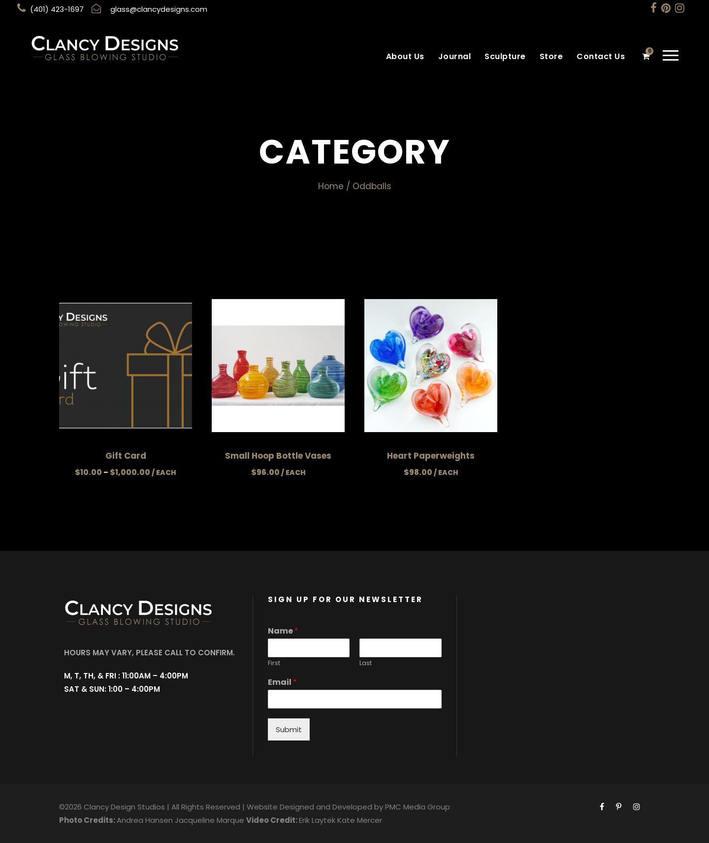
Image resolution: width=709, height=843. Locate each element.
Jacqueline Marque (209, 820)
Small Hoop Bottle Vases (278, 456)
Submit (289, 729)
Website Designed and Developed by (315, 807)
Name (283, 631)
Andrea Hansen (145, 820)
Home (331, 186)
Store (551, 56)
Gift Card (125, 456)
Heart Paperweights (431, 456)
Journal (454, 56)
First (274, 663)
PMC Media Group (417, 807)
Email (282, 682)
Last (365, 663)
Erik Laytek (317, 820)
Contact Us (601, 56)
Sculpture (505, 56)
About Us (405, 56)
